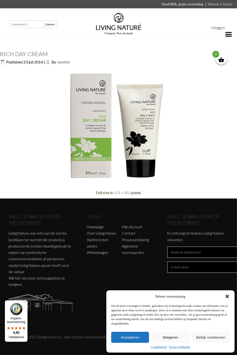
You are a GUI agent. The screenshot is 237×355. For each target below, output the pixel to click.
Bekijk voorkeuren (210, 337)
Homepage (95, 227)
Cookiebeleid (159, 347)
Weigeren (170, 337)
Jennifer (63, 62)
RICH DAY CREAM (24, 53)
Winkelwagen (97, 252)
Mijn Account (132, 227)
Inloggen (218, 27)
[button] (227, 296)
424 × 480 (122, 192)
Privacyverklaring (179, 347)
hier (18, 278)
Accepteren (130, 337)
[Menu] (25, 303)
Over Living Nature (102, 233)
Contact (128, 233)
